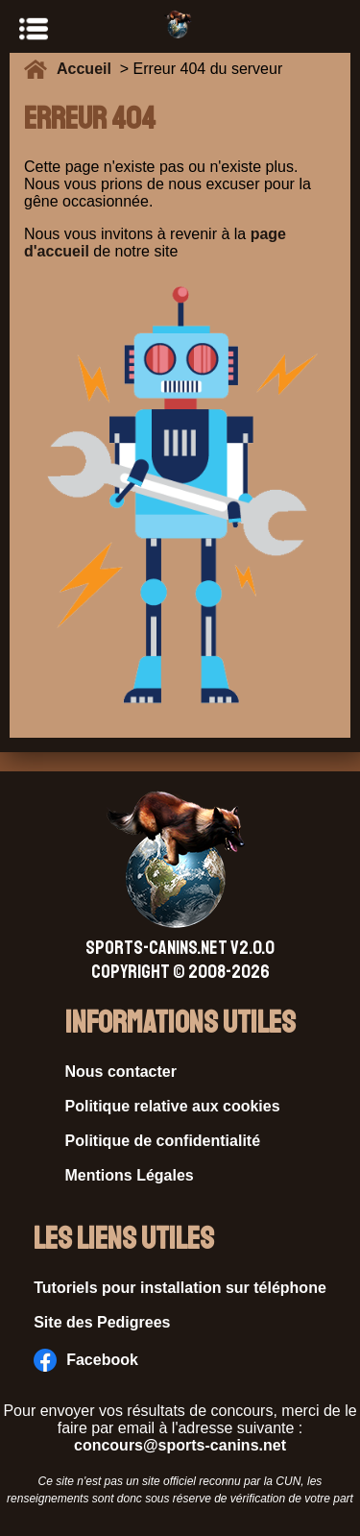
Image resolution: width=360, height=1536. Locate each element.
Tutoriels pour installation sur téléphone (180, 1288)
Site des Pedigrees (102, 1322)
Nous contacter (121, 1071)
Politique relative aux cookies (172, 1106)
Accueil (88, 69)
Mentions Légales (129, 1175)
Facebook (86, 1360)
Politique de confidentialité (163, 1141)
